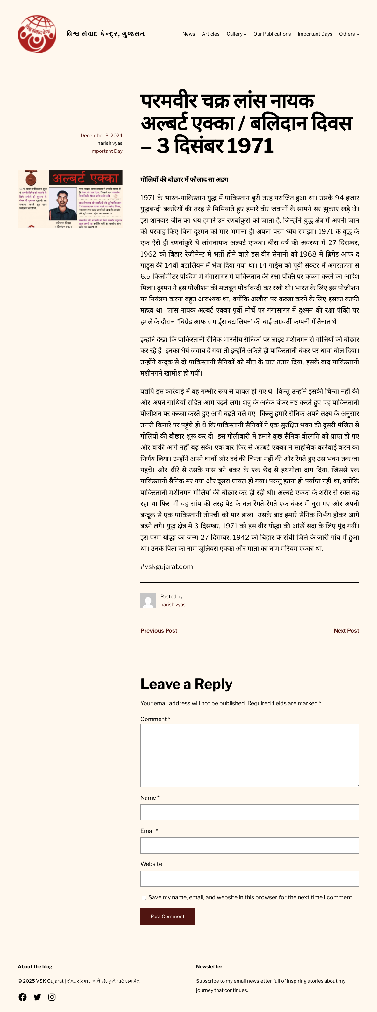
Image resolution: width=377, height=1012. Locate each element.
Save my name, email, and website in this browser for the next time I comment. (250, 897)
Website (151, 864)
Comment (155, 719)
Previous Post (158, 630)
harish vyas (173, 604)
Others (347, 34)
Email (149, 830)
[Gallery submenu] (245, 34)
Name (150, 797)
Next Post (346, 630)
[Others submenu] (357, 34)
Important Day (106, 151)
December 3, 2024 (102, 135)
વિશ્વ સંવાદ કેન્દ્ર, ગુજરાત (105, 34)
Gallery (235, 34)
